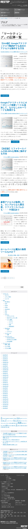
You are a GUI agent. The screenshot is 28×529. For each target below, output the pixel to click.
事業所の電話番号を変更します (10, 444)
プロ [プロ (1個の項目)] (1, 423)
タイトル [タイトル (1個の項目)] (22, 420)
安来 (21, 512)
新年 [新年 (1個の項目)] (14, 425)
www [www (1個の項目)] (21, 418)
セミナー (7, 294)
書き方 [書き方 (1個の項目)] (19, 425)
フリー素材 (9, 319)
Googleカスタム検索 (11, 339)
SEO (6, 311)
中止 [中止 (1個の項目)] (7, 423)
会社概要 (25, 5)
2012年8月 (5, 408)
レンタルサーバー (6, 494)
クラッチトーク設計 (6, 503)
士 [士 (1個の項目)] (2, 425)
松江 (6, 512)
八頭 (21, 516)
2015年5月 (5, 380)
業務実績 (17, 12)
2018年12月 (5, 367)
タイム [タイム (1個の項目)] (26, 420)
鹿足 (11, 514)
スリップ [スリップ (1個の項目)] (11, 420)
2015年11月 (5, 377)
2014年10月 (5, 386)
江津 (24, 512)
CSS (6, 312)
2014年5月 (5, 389)
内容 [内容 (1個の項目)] (16, 423)
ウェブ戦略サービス (20, 9)
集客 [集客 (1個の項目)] (4, 427)
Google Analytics (5, 51)
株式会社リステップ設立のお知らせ (11, 439)
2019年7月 (5, 364)
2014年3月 (5, 393)
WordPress (7, 328)
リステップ (5, 293)
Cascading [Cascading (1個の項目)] (7, 418)
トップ (14, 5)
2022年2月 (5, 356)
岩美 (18, 516)
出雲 (12, 512)
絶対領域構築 (5, 502)
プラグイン (9, 331)
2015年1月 (5, 382)
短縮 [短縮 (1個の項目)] (25, 425)
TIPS (8, 329)
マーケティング (23, 51)
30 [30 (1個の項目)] (2, 418)
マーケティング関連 (10, 480)
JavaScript (7, 309)
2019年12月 (5, 362)
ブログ (6, 18)
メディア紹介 (8, 296)
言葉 (8, 334)
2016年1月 (5, 373)
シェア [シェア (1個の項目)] (8, 420)
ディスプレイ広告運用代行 (8, 492)
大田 (18, 512)
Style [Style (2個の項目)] (18, 418)
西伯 (2, 517)
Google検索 (9, 341)
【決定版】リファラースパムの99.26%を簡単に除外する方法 (14, 151)
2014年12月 (5, 384)
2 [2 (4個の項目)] (1, 418)
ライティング (8, 333)
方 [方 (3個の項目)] (17, 425)
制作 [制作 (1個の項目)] (22, 423)
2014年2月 (5, 395)
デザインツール (10, 315)
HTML (6, 307)
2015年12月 (5, 375)
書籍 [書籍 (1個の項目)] (21, 425)
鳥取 (6, 516)
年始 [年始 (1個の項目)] (9, 425)
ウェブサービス (8, 336)
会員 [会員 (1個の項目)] (10, 423)
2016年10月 (5, 369)
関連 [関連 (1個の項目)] (2, 427)
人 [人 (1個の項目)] (8, 423)
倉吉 (12, 516)
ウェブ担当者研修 (6, 495)
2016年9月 (5, 371)
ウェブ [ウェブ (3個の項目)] (4, 420)
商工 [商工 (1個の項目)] (24, 423)
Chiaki (10, 456)
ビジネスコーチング (6, 505)
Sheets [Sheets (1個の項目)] (15, 418)
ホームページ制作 (6, 485)
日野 (5, 517)
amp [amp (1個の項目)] (4, 418)
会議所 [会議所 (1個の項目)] (12, 423)
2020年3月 (5, 358)
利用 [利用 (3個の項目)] (19, 423)
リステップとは (5, 9)
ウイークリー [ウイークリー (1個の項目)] (24, 418)
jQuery (6, 305)
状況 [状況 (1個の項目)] (23, 425)
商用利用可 (11, 326)
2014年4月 (5, 391)
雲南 (2, 514)
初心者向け (11, 255)
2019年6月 (5, 366)
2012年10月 (5, 404)
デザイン (7, 314)
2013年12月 (5, 399)
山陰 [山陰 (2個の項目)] (6, 425)
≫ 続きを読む (4, 95)
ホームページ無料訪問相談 (8, 497)
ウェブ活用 (7, 346)
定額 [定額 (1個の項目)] (4, 425)
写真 (10, 324)
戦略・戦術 (16, 255)
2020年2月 (5, 360)
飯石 (8, 514)
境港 (15, 516)
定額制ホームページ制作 (7, 486)
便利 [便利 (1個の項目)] (15, 423)
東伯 (24, 516)
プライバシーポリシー (20, 504)
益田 (15, 512)
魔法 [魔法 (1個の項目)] (8, 427)
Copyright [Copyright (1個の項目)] (11, 418)
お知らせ (20, 5)
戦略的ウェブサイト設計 (7, 483)
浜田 (9, 512)
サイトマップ (24, 6)
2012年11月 (5, 402)
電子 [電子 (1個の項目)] (6, 427)
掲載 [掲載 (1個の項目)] (12, 425)
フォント (11, 322)
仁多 (5, 514)
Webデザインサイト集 (12, 317)
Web (17, 51)
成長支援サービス (5, 12)
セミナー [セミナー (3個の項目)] (17, 420)
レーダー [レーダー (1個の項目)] (4, 423)
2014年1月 (5, 397)
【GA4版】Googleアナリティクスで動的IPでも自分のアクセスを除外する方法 (14, 46)
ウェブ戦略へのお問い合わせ (8, 498)
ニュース (7, 298)
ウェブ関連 (8, 478)
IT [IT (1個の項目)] (13, 418)
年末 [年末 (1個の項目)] (11, 425)
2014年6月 (5, 388)
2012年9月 (5, 406)
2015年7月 (5, 378)
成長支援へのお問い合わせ (8, 507)
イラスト (11, 320)
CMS (6, 303)
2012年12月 (5, 400)
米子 (9, 516)
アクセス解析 (12, 51)
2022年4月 (5, 355)
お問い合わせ (4, 15)
